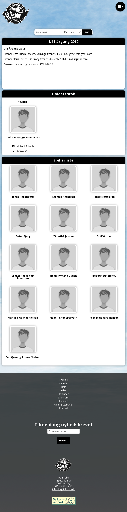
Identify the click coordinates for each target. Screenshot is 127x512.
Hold (63, 387)
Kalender (63, 394)
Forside (63, 380)
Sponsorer (63, 397)
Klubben (63, 401)
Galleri (63, 390)
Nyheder (63, 383)
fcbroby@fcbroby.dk (63, 489)
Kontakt (63, 408)
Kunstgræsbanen (63, 404)
